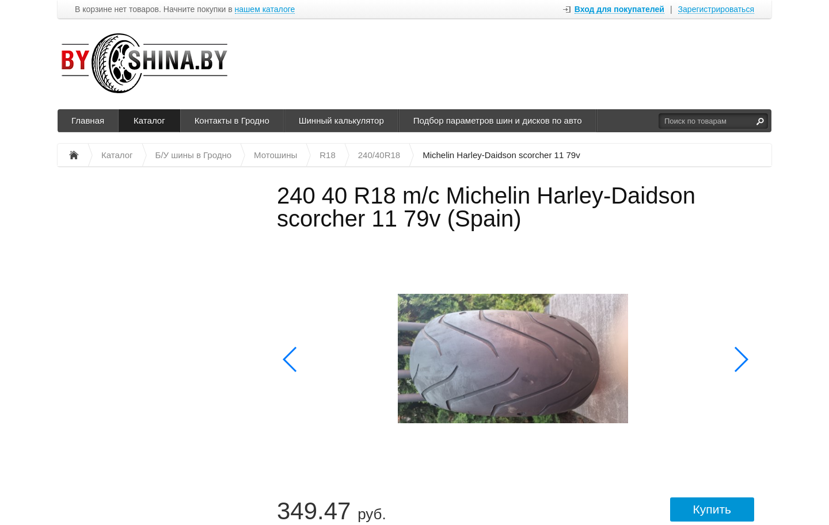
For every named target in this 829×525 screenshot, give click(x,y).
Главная (87, 120)
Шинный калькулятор (341, 120)
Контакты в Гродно (232, 120)
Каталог (149, 120)
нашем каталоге (265, 9)
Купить (712, 509)
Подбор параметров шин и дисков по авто (497, 120)
